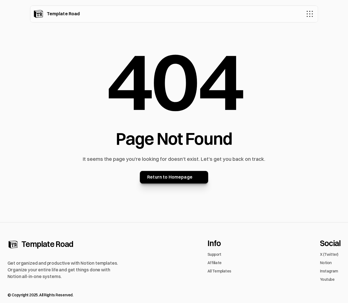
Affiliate (214, 262)
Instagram (329, 271)
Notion (326, 262)
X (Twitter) (329, 254)
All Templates (219, 271)
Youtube (327, 279)
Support (214, 254)
